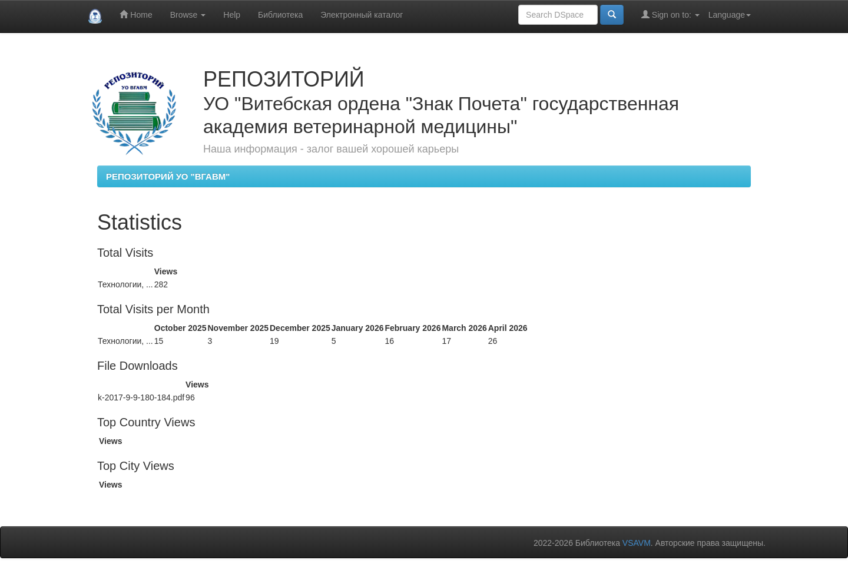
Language (729, 14)
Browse (188, 14)
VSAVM (636, 543)
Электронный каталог (361, 14)
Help (231, 14)
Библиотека (280, 14)
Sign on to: (670, 14)
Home (136, 14)
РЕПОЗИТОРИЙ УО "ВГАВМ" (168, 176)
